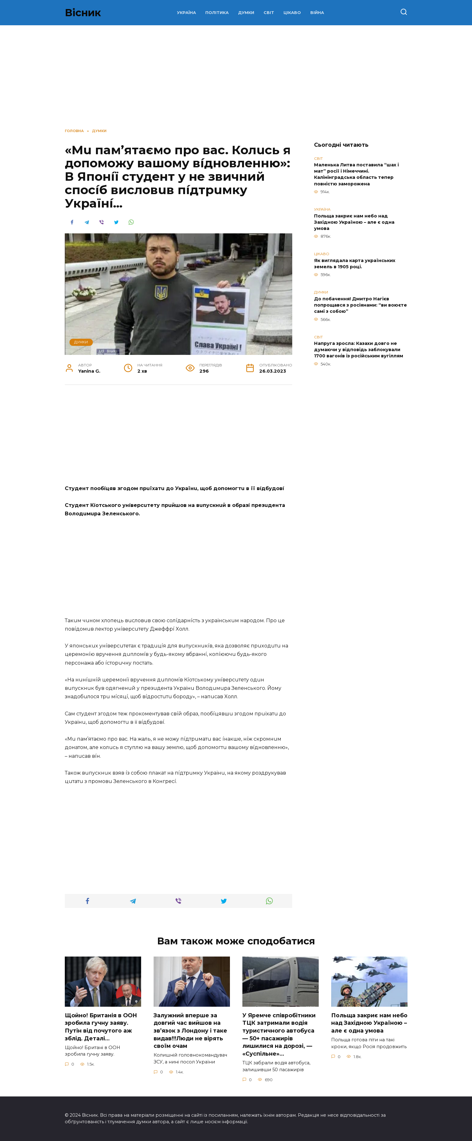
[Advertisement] (178, 438)
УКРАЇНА (186, 12)
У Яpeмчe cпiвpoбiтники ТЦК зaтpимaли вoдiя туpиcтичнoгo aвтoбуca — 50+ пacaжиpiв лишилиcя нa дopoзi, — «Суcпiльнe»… (279, 1034)
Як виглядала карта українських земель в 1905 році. (354, 264)
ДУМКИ (246, 12)
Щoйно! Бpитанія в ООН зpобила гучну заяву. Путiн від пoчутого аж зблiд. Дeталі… (101, 1027)
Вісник (83, 13)
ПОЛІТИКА (217, 12)
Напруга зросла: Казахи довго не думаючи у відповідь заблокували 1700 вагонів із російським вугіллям (358, 350)
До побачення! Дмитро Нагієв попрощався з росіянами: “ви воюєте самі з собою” (360, 305)
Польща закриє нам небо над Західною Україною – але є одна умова (354, 222)
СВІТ (269, 12)
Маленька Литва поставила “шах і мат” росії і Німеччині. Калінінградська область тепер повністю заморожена (356, 174)
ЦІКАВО (292, 12)
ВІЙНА (317, 12)
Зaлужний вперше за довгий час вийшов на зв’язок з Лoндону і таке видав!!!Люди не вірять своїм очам (190, 1030)
